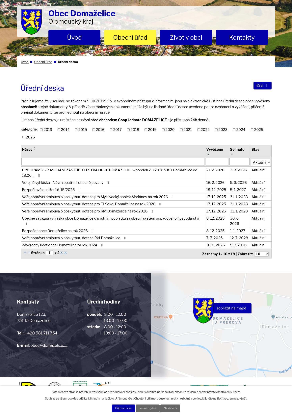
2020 (169, 130)
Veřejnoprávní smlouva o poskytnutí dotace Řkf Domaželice (74, 237)
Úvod (74, 37)
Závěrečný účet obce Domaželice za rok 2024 (63, 244)
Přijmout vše (120, 408)
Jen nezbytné (148, 408)
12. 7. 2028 (239, 237)
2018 (134, 130)
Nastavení (174, 408)
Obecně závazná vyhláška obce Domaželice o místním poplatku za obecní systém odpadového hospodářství (110, 220)
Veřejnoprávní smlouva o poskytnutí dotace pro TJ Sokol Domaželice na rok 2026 (92, 203)
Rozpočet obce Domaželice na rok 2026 (58, 230)
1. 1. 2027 (238, 230)
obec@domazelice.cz (49, 343)
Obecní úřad (130, 37)
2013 (48, 130)
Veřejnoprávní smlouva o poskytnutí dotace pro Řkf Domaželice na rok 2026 (88, 210)
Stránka (38, 252)
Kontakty (242, 37)
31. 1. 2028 (239, 196)
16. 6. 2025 (215, 244)
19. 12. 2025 (216, 189)
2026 (30, 137)
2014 (65, 130)
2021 (187, 130)
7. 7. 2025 (214, 237)
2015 (82, 130)
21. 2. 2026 (215, 169)
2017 (117, 130)
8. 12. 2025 (215, 218)
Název (27, 149)
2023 (222, 130)
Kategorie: (29, 129)
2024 (240, 130)
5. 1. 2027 (238, 189)
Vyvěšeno (214, 149)
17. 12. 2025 (216, 196)
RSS (262, 86)
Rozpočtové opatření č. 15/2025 (52, 189)
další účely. (233, 391)
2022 (205, 130)
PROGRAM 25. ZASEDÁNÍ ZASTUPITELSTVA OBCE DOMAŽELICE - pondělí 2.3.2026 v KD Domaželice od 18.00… (109, 172)
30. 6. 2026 (235, 220)
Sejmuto (237, 149)
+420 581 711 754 (41, 331)
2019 (152, 130)
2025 (258, 130)
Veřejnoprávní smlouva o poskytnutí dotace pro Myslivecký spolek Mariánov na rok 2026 (98, 196)
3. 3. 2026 (238, 169)
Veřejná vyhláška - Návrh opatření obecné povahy (66, 182)
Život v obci (186, 37)
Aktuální (258, 169)
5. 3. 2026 (238, 182)
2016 (100, 130)
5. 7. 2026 (238, 244)
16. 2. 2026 (215, 182)
